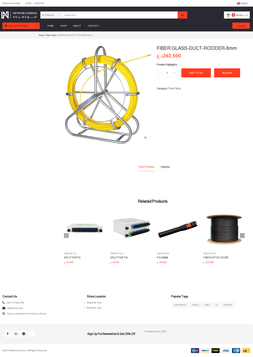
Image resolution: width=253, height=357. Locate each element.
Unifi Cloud (227, 305)
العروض (241, 25)
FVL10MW (162, 257)
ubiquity (195, 305)
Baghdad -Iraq (94, 302)
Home (41, 35)
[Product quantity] (167, 73)
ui (216, 305)
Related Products (152, 201)
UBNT (207, 305)
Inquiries (165, 166)
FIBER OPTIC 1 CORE (216, 257)
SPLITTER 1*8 (72, 257)
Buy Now (227, 72)
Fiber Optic (51, 35)
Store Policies (146, 166)
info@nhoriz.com (15, 308)
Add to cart (196, 72)
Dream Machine (180, 305)
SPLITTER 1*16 (119, 257)
